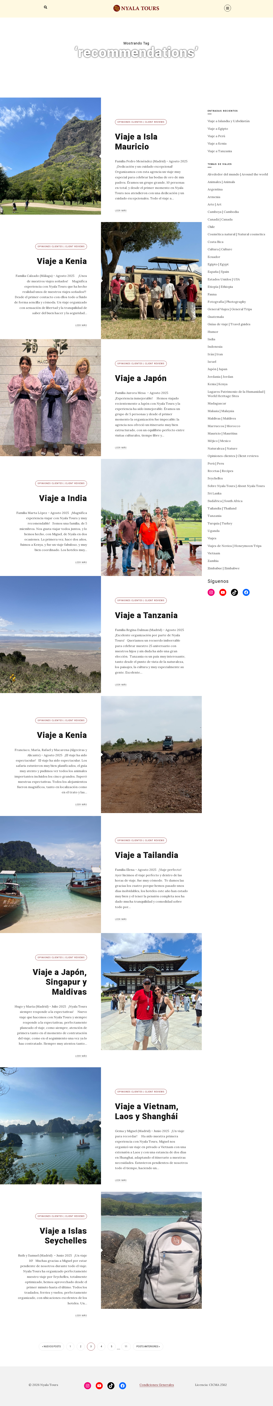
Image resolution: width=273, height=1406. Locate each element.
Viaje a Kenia (62, 261)
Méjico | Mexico (219, 441)
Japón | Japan (217, 369)
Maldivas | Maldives (222, 418)
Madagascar (217, 403)
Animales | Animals (221, 182)
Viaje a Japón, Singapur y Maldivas (59, 982)
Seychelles (215, 478)
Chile (211, 227)
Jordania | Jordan (220, 377)
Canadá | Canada (220, 219)
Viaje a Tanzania (146, 615)
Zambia (213, 561)
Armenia (214, 197)
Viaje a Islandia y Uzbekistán (229, 121)
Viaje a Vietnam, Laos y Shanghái (147, 1111)
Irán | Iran (215, 354)
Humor (213, 332)
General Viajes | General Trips (230, 309)
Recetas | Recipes (220, 471)
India (211, 339)
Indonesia (215, 346)
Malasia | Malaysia (221, 411)
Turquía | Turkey (220, 523)
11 (126, 1346)
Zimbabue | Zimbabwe (224, 568)
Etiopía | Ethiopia (220, 287)
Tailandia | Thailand (222, 508)
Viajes (212, 538)
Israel (212, 361)
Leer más (121, 210)
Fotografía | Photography (227, 302)
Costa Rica (215, 242)
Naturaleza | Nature (222, 448)
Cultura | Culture (220, 249)
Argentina (215, 189)
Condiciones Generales (157, 1385)
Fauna (212, 294)
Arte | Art (214, 204)
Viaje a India (63, 498)
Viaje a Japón (141, 378)
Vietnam (214, 553)
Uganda (213, 531)
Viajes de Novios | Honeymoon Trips (235, 546)
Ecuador (214, 257)
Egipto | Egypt (218, 264)
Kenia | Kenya (217, 384)
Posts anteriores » (148, 1346)
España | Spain (218, 272)
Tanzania (214, 516)
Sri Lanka (214, 493)
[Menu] (227, 8)
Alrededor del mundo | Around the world (238, 174)
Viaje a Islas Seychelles (63, 1235)
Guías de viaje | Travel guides (229, 324)
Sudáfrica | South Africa (225, 501)
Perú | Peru (216, 463)
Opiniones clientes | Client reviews (140, 122)
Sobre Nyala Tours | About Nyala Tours (236, 486)
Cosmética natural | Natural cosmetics (236, 234)
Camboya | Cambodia (223, 212)
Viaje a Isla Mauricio (136, 141)
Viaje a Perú (216, 136)
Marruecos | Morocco (224, 426)
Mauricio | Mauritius (222, 433)
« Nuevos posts (51, 1346)
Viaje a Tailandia (147, 855)
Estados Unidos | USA (224, 279)
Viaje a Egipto (218, 129)
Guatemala (216, 317)
